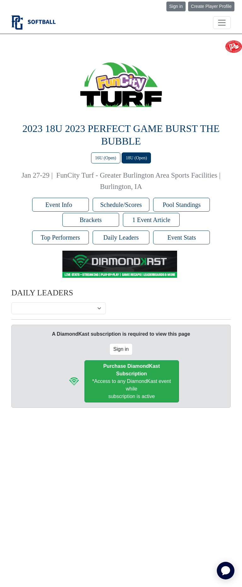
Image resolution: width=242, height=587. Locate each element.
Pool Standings (182, 204)
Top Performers (60, 237)
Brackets (91, 219)
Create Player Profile (211, 6)
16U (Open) (105, 158)
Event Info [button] (60, 204)
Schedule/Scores (121, 204)
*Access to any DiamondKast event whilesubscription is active (131, 381)
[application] (225, 570)
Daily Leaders (121, 237)
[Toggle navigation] (222, 22)
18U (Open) (136, 158)
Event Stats (181, 237)
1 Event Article (151, 219)
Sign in (176, 6)
